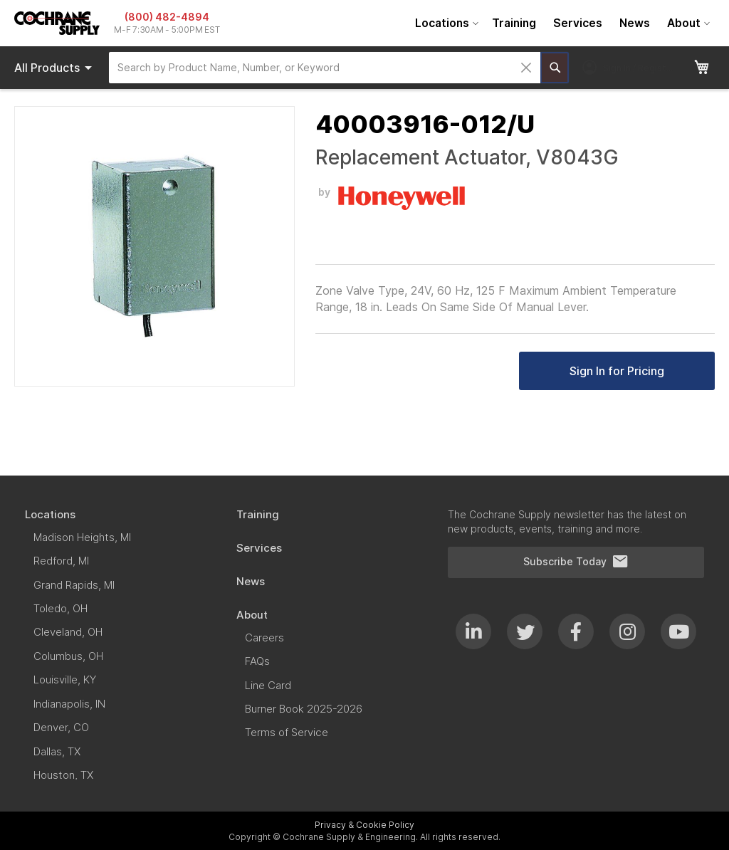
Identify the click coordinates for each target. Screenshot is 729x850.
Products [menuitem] (55, 68)
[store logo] (57, 23)
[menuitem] (445, 23)
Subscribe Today (576, 562)
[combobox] (325, 67)
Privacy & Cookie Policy (364, 824)
